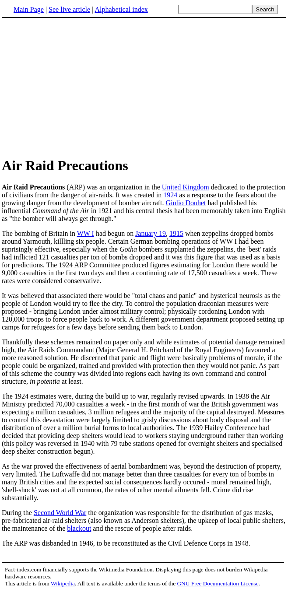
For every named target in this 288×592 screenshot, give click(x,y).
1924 (170, 195)
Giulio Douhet (186, 203)
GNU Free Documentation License (217, 583)
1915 (176, 233)
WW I (85, 233)
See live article (69, 9)
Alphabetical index (121, 9)
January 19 (150, 233)
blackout (79, 528)
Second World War (60, 512)
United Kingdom (185, 187)
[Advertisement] (75, 87)
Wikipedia (63, 583)
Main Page (29, 9)
